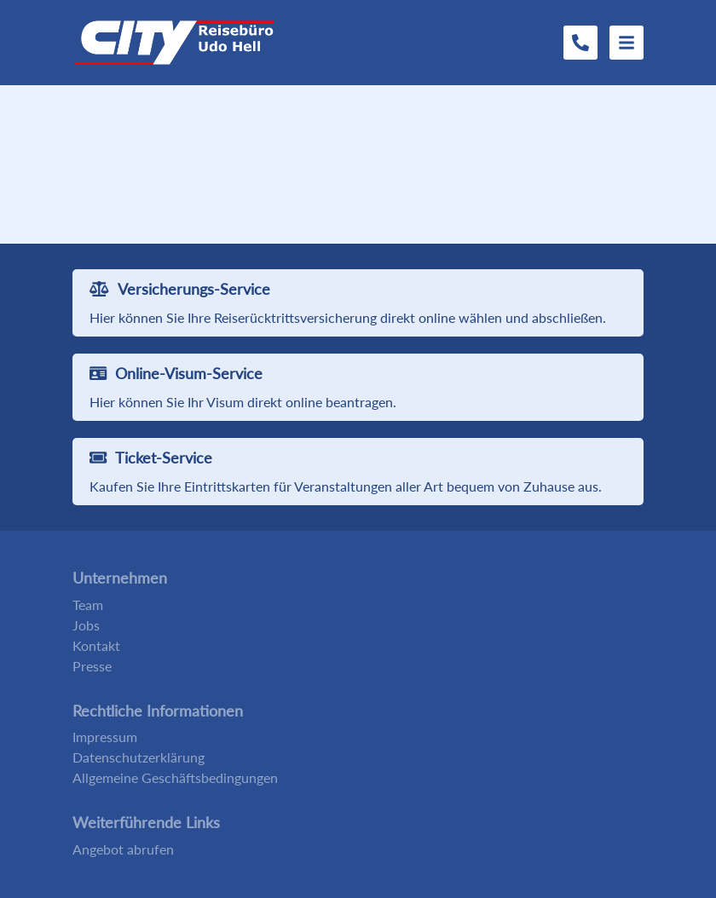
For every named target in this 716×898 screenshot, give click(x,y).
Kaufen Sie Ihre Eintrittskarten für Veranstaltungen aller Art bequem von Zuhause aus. (346, 486)
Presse (92, 666)
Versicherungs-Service (180, 288)
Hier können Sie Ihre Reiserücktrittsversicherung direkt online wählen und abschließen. (348, 317)
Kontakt (96, 645)
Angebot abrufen (123, 849)
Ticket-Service (151, 457)
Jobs (86, 625)
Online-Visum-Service (176, 373)
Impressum (104, 736)
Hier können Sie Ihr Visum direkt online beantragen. (243, 402)
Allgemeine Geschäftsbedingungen (175, 777)
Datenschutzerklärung (138, 757)
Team (87, 604)
